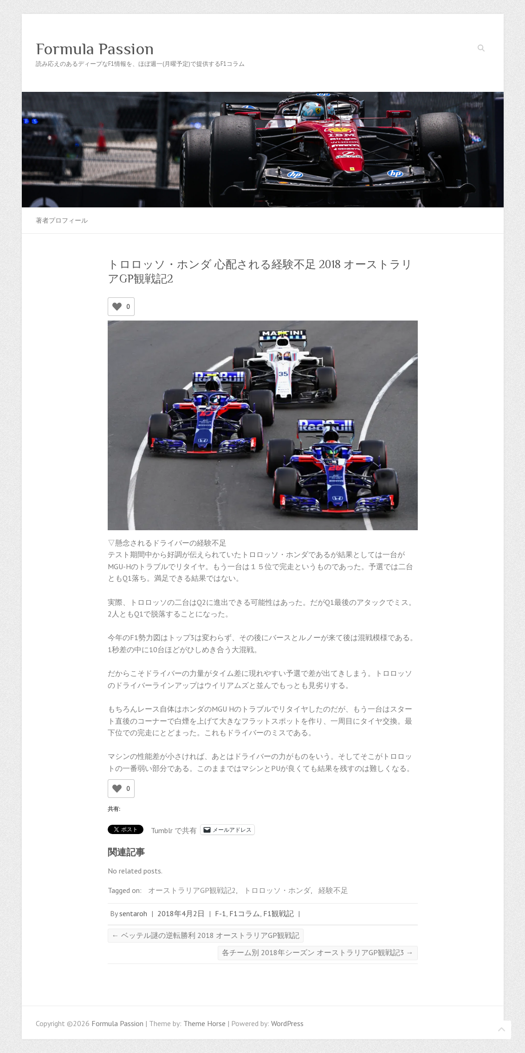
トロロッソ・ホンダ (277, 890)
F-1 (220, 913)
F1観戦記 (278, 913)
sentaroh (133, 913)
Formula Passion (95, 48)
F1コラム (244, 913)
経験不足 (333, 890)
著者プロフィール (62, 220)
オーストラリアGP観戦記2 (192, 890)
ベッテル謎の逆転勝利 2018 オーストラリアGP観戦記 (205, 935)
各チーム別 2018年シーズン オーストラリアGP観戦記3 (318, 952)
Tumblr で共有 (174, 829)
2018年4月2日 (181, 913)
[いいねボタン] (117, 307)
